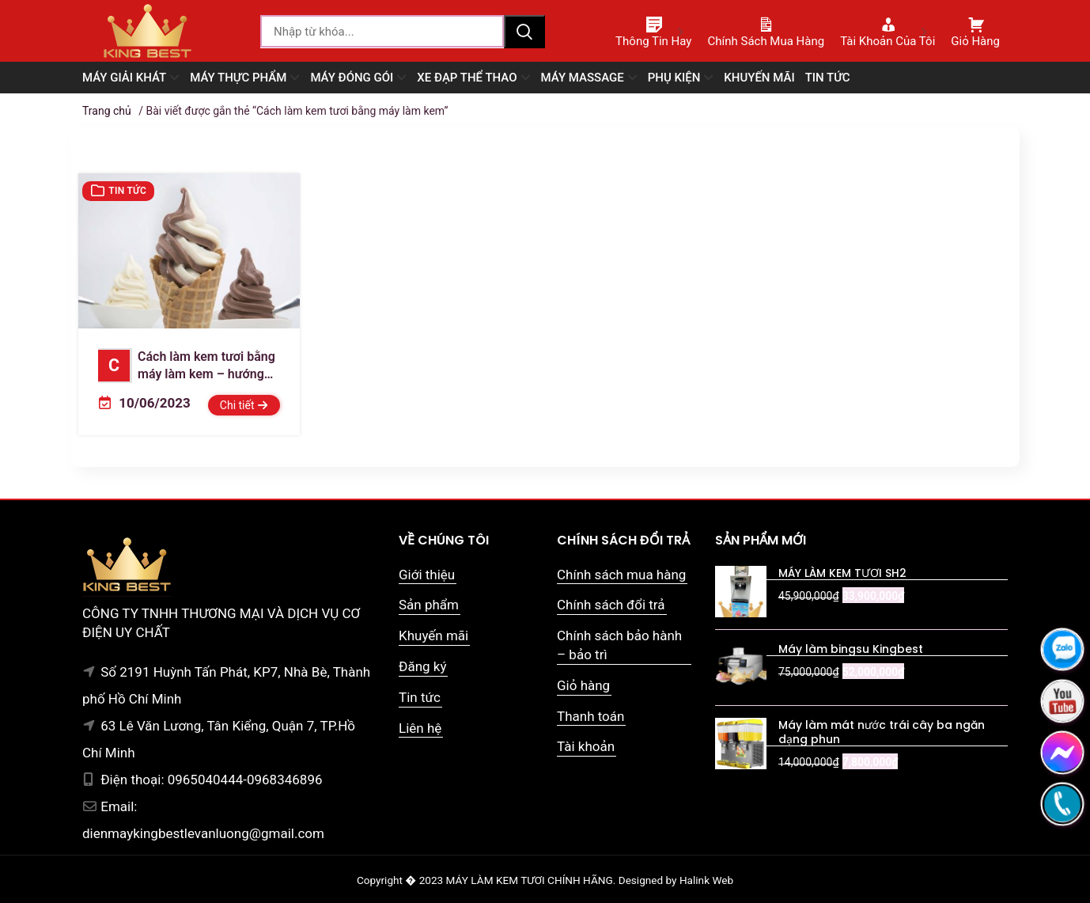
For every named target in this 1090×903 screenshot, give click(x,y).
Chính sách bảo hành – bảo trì (619, 645)
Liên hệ (420, 728)
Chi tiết (244, 405)
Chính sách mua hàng (621, 574)
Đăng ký (422, 666)
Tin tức (127, 190)
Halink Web (706, 880)
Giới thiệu (427, 574)
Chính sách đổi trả (611, 605)
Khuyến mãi (433, 635)
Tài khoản (586, 746)
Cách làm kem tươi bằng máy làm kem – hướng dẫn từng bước (186, 366)
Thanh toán (590, 716)
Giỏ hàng (583, 685)
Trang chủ (106, 110)
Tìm (524, 31)
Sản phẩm (429, 605)
